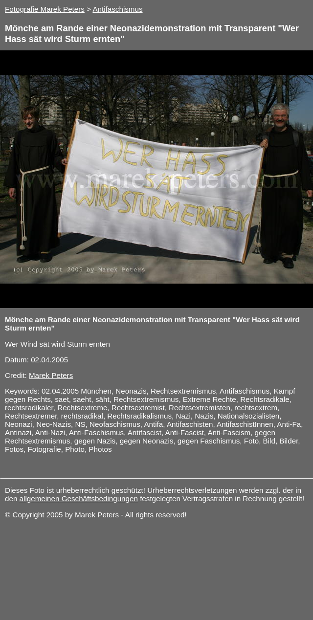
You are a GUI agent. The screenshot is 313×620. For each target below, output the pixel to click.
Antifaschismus (117, 9)
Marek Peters (51, 375)
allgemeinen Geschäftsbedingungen (79, 498)
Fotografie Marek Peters (45, 9)
